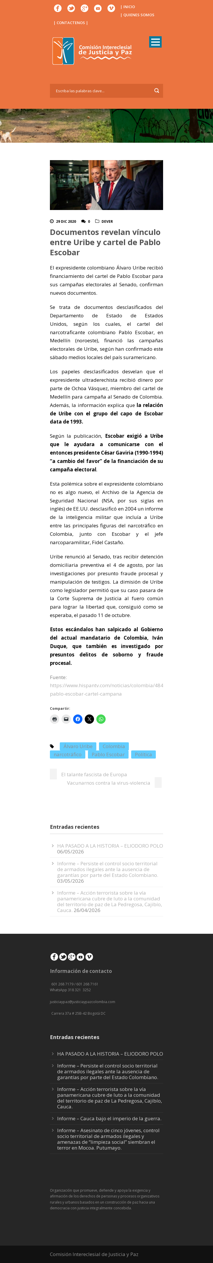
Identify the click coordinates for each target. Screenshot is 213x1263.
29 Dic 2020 (66, 221)
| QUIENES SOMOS (137, 14)
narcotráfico (68, 754)
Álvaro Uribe (78, 746)
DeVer (107, 221)
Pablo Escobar (108, 754)
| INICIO (127, 6)
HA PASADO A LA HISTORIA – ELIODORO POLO (110, 845)
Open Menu (155, 42)
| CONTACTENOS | (70, 22)
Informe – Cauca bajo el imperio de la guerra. (109, 1118)
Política (143, 754)
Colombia (114, 746)
